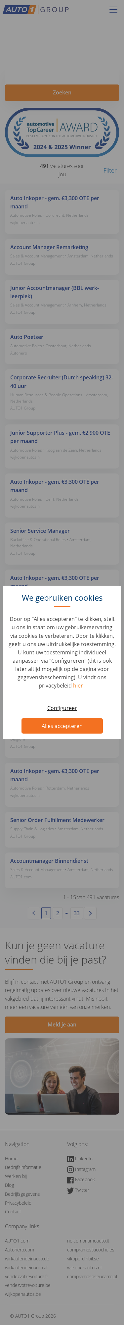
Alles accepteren (62, 726)
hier (78, 685)
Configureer (62, 708)
